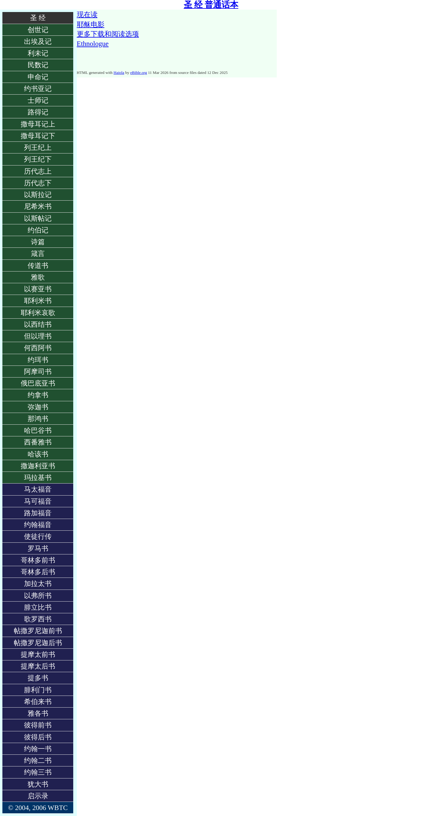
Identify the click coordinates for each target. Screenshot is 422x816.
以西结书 (38, 324)
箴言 (38, 253)
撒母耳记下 (38, 136)
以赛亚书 (38, 289)
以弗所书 (38, 595)
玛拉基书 (38, 477)
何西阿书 (38, 348)
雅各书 (38, 713)
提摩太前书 (38, 654)
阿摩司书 (38, 371)
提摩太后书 (38, 666)
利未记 (38, 53)
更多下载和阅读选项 (108, 34)
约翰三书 (38, 772)
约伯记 (38, 230)
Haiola (118, 72)
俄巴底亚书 (38, 383)
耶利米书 (38, 301)
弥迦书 (38, 407)
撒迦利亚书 (38, 466)
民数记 (38, 65)
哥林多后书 (38, 572)
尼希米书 (38, 206)
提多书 (38, 678)
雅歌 (38, 277)
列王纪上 (38, 147)
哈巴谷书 (38, 430)
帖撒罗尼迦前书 (38, 631)
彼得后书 (38, 737)
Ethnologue (93, 43)
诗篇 (38, 242)
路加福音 (38, 513)
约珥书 (38, 360)
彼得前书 (38, 725)
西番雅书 (38, 442)
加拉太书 (38, 583)
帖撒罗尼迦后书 (38, 643)
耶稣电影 (90, 24)
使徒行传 (38, 536)
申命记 (38, 77)
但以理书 (38, 336)
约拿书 (38, 395)
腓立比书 (38, 607)
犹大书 (38, 784)
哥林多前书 (38, 560)
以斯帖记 (38, 218)
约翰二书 (38, 760)
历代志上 (38, 171)
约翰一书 (38, 749)
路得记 (38, 112)
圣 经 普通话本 (211, 4)
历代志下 (38, 183)
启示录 (38, 796)
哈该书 (38, 454)
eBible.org (138, 72)
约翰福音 (38, 525)
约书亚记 (38, 89)
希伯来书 (38, 701)
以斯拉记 (38, 195)
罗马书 (38, 548)
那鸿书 (38, 419)
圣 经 (38, 18)
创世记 (38, 30)
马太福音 (38, 489)
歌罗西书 (38, 619)
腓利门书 (38, 690)
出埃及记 (38, 41)
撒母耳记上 (38, 124)
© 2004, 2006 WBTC (38, 807)
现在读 (87, 14)
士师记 (38, 100)
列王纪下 (38, 159)
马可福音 (38, 501)
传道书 (38, 265)
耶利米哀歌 (38, 313)
